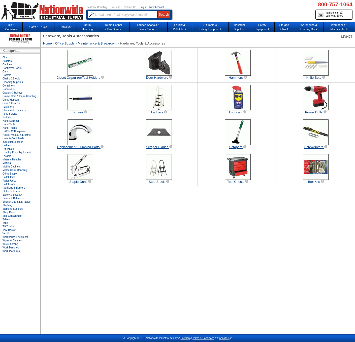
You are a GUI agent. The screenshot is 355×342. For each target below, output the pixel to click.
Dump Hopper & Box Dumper (114, 27)
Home (47, 43)
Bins (5, 57)
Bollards (7, 61)
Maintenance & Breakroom (97, 43)
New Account (156, 7)
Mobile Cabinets (12, 166)
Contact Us (130, 7)
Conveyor (65, 26)
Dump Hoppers (11, 99)
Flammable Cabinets (14, 110)
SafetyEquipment (262, 27)
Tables (6, 219)
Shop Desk (9, 212)
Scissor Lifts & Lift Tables (16, 201)
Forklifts (7, 117)
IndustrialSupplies (239, 27)
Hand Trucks (10, 127)
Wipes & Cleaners (13, 240)
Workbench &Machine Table (339, 27)
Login (143, 7)
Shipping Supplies (13, 208)
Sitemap (185, 338)
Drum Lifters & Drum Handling (19, 96)
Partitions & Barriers (14, 187)
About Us (224, 338)
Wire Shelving (10, 244)
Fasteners (8, 106)
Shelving (7, 205)
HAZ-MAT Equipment (14, 131)
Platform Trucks (11, 191)
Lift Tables (8, 149)
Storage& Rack (284, 27)
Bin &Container (11, 27)
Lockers (7, 156)
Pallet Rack (9, 184)
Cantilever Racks (12, 68)
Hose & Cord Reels (13, 138)
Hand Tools (9, 124)
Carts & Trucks (38, 26)
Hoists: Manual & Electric (16, 135)
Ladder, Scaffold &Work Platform (148, 27)
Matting (7, 163)
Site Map (115, 7)
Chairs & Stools (11, 78)
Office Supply (65, 43)
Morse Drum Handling (15, 170)
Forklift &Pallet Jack (179, 27)
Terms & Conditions (203, 338)
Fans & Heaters (11, 103)
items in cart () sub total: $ (330, 14)
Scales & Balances (13, 198)
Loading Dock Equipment (17, 152)
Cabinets (7, 64)
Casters (7, 75)
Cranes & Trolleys (12, 92)
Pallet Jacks (9, 180)
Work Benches (11, 247)
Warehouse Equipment (15, 237)
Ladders (7, 145)
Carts (6, 71)
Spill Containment (12, 216)
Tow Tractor (9, 230)
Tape (5, 223)
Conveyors (9, 89)
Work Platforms (11, 251)
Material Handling (97, 7)
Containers (9, 85)
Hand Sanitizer (11, 120)
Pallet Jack (9, 177)
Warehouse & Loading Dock (308, 27)
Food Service (10, 113)
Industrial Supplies (13, 142)
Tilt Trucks (8, 226)
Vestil (6, 233)
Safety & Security (12, 194)
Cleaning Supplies (13, 82)
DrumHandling (87, 27)
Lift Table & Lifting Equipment (210, 27)
